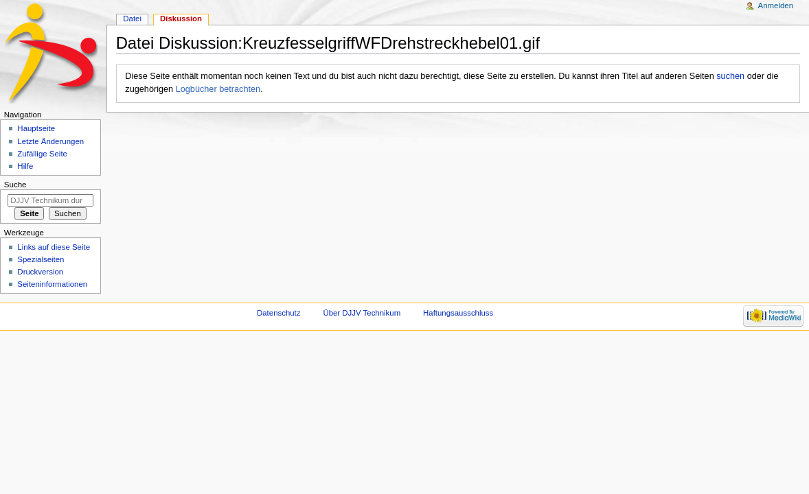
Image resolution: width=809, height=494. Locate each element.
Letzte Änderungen (50, 141)
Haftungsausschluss (458, 313)
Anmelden (776, 5)
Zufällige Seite (42, 154)
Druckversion (40, 272)
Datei (132, 18)
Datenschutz (279, 313)
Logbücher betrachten (218, 89)
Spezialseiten (40, 259)
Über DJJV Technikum (361, 313)
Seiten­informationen (52, 284)
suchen (730, 76)
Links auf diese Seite (53, 247)
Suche (15, 184)
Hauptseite (36, 128)
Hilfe (25, 166)
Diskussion (181, 18)
